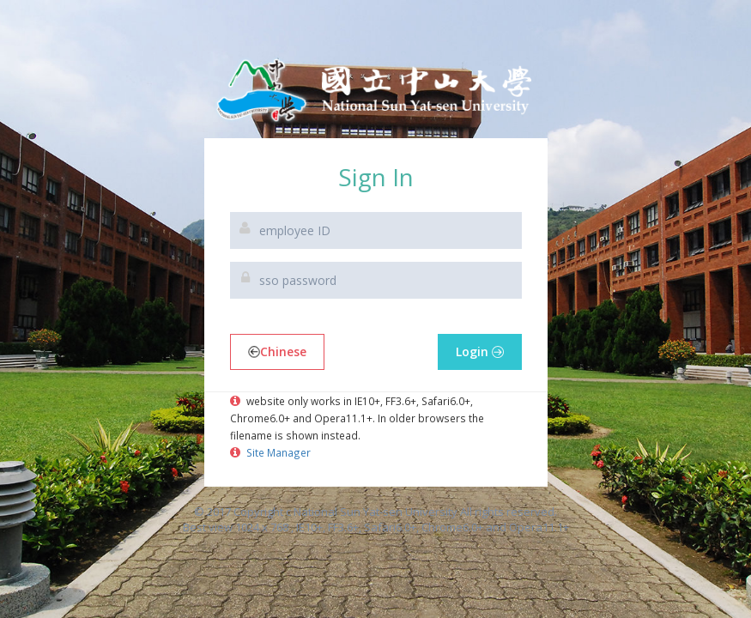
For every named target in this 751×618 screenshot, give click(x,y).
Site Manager (277, 452)
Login (480, 351)
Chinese (277, 351)
